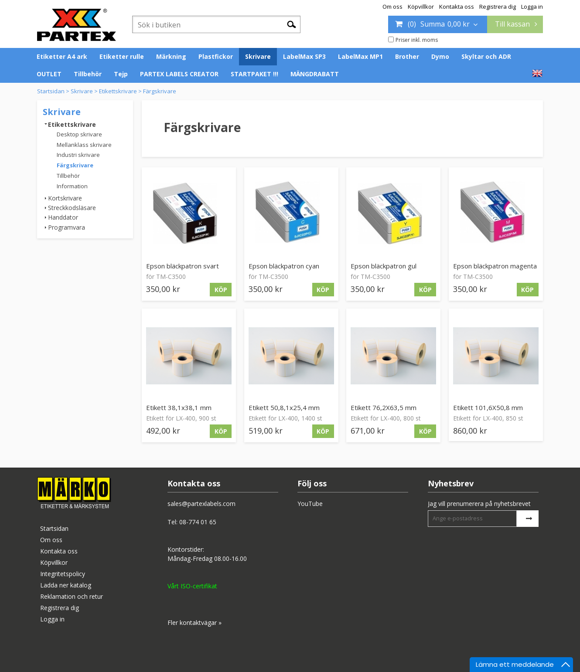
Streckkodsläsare (72, 208)
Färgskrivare (159, 91)
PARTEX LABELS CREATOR (179, 74)
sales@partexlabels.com (201, 503)
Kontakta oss (456, 6)
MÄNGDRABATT (314, 74)
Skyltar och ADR (486, 56)
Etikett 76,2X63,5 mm (383, 407)
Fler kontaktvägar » (194, 622)
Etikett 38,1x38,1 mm (179, 407)
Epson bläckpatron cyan (284, 265)
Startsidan (51, 91)
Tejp (121, 74)
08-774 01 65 (197, 522)
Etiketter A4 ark (62, 56)
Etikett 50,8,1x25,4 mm (284, 407)
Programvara (66, 227)
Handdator (63, 217)
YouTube (310, 503)
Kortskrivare (65, 198)
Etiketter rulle (121, 56)
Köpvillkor (421, 6)
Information (72, 186)
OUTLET (49, 74)
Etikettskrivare (118, 91)
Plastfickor (215, 56)
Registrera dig (497, 6)
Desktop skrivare (79, 134)
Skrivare (258, 56)
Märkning (171, 56)
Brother (407, 56)
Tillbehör (88, 74)
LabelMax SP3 (304, 56)
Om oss (392, 6)
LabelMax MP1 (360, 56)
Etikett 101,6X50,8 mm (488, 407)
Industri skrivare (78, 155)
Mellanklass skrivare (84, 145)
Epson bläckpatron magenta (495, 265)
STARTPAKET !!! (254, 74)
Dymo (440, 56)
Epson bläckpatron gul (383, 265)
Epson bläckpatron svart (182, 265)
